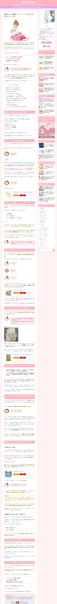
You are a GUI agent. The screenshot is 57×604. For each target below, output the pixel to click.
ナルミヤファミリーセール (45, 237)
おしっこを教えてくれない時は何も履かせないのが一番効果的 (16, 98)
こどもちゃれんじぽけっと (12, 343)
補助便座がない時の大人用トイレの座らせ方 (13, 102)
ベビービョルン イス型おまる (18, 290)
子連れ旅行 (42, 246)
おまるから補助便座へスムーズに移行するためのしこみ (15, 96)
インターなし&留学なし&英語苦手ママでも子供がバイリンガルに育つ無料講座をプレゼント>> (28, 7)
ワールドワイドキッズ (44, 219)
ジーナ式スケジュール (44, 226)
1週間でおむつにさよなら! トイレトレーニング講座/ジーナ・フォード (19, 80)
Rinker (16, 471)
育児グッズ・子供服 (43, 230)
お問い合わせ (42, 4)
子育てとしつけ (42, 239)
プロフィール (37, 4)
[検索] (54, 251)
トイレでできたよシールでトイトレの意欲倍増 (13, 94)
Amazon (16, 195)
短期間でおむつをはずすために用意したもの (13, 87)
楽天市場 (22, 195)
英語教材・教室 (43, 222)
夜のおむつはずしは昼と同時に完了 (12, 104)
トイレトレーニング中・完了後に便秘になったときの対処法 (15, 106)
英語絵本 (24, 4)
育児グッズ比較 (43, 233)
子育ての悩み (43, 244)
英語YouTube (43, 217)
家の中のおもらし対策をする (10, 91)
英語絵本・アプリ (43, 214)
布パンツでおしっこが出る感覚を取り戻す (13, 89)
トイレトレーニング (44, 241)
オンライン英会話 (30, 4)
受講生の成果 (20, 4)
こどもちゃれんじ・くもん (45, 232)
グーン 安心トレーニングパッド (18, 470)
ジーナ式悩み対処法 (44, 228)
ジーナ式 (41, 224)
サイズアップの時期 (44, 235)
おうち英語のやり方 (13, 4)
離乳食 (42, 243)
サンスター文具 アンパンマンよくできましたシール (22, 354)
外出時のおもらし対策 (10, 101)
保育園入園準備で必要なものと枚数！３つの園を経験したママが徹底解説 (19, 596)
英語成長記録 (43, 221)
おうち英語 (42, 208)
